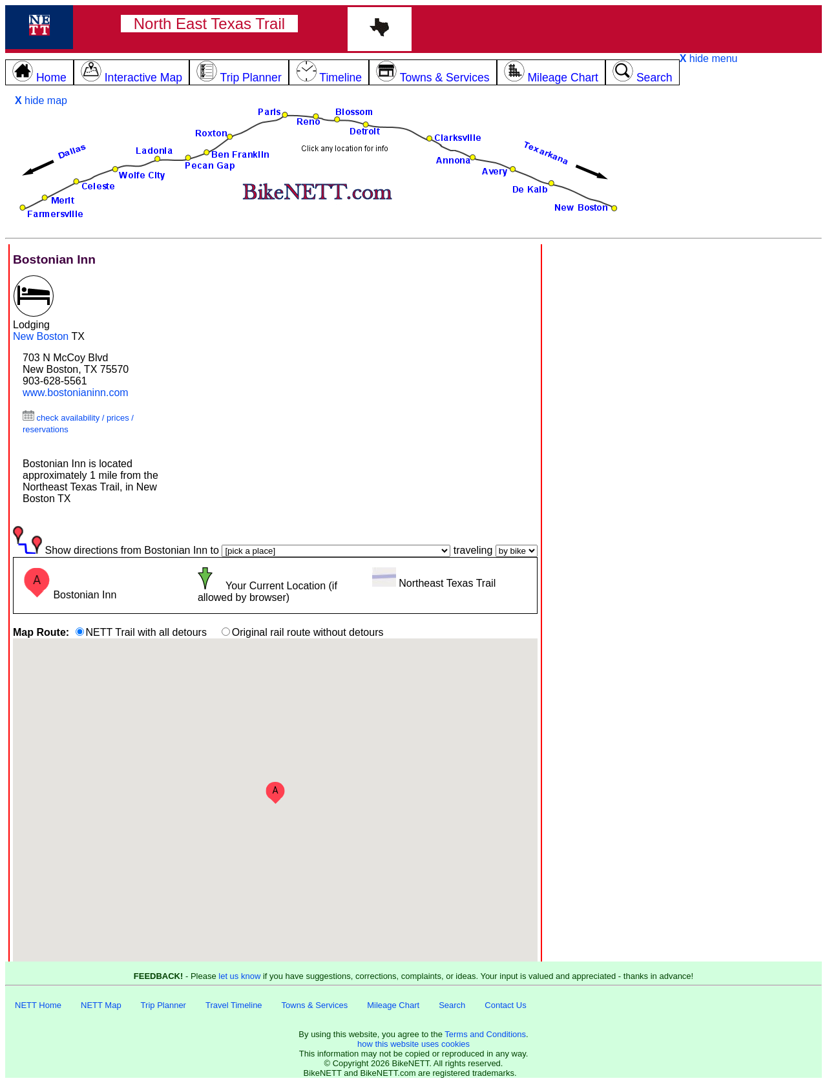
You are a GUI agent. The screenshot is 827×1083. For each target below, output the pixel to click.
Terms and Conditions (485, 1034)
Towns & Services (315, 1005)
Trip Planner (163, 1005)
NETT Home (38, 1005)
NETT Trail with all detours (146, 632)
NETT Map (101, 1005)
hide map (41, 100)
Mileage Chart (393, 1005)
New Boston (40, 336)
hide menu (709, 58)
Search (452, 1005)
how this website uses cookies (413, 1044)
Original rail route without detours (308, 632)
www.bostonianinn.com (76, 392)
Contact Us (505, 1005)
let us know (239, 976)
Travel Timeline (233, 1005)
